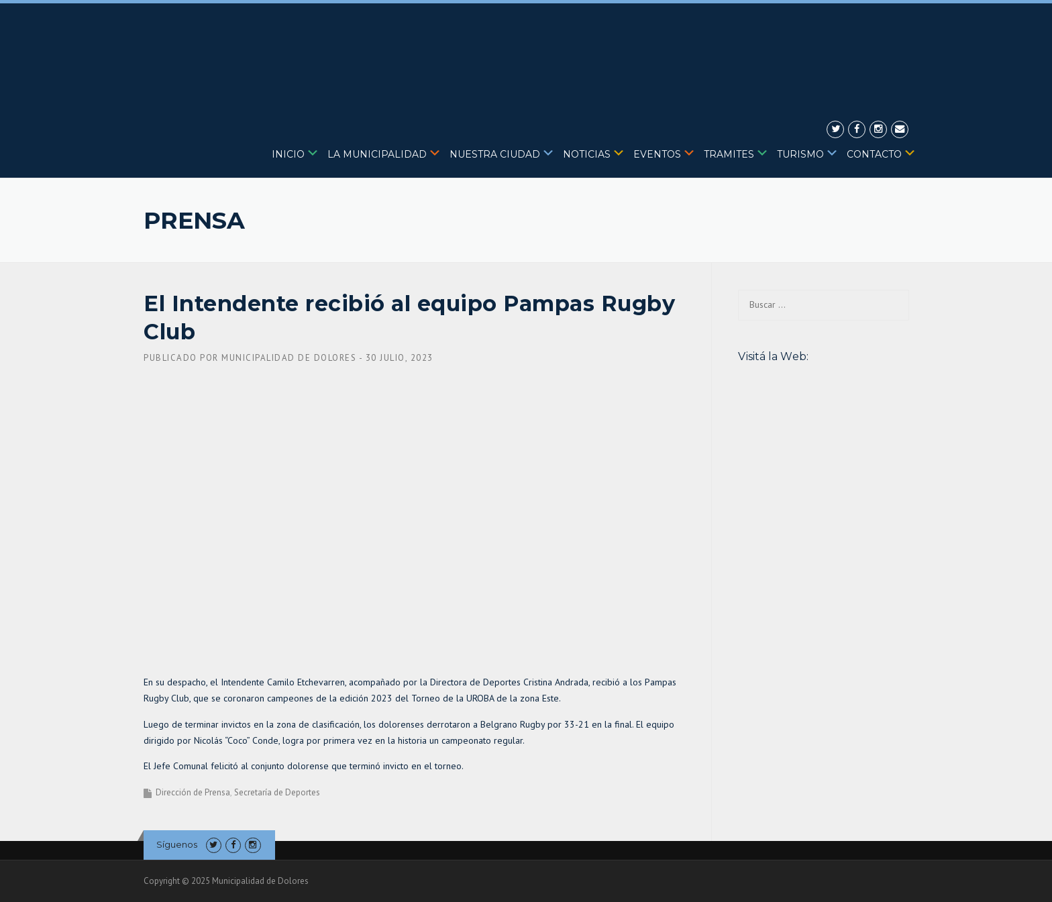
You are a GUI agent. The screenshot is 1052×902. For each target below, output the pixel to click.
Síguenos (176, 844)
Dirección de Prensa (193, 792)
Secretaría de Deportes (277, 792)
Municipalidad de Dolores (288, 357)
